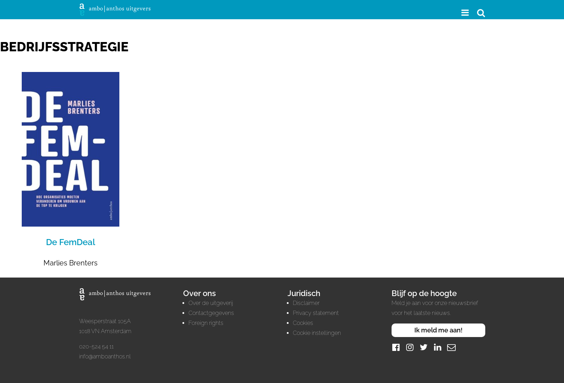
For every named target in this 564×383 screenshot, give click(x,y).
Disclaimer (306, 303)
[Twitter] (423, 347)
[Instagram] (409, 347)
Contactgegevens (211, 313)
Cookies (303, 323)
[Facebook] (396, 347)
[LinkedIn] (437, 347)
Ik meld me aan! (438, 330)
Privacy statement (316, 313)
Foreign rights (205, 323)
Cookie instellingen (317, 333)
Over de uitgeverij (210, 303)
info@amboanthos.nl (105, 356)
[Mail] (451, 347)
